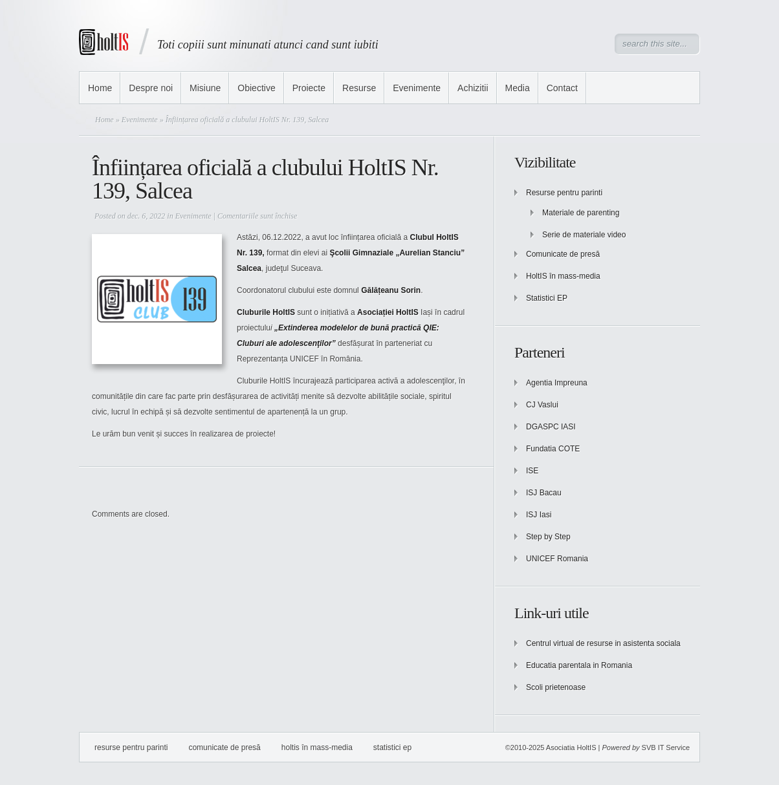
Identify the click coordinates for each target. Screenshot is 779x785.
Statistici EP (546, 298)
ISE (532, 470)
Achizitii (472, 88)
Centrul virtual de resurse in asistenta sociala (603, 643)
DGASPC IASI (551, 426)
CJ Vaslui (542, 404)
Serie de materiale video (584, 234)
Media (517, 88)
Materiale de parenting (580, 212)
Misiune (205, 88)
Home (100, 88)
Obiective (256, 88)
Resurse (359, 88)
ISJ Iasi (538, 514)
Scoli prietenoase (556, 687)
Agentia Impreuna (556, 382)
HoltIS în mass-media (563, 276)
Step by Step (548, 536)
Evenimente (417, 88)
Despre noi (151, 88)
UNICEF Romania (557, 558)
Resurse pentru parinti (564, 192)
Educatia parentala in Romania (579, 665)
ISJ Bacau (544, 492)
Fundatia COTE (553, 448)
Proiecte (308, 88)
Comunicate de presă (563, 254)
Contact (562, 88)
